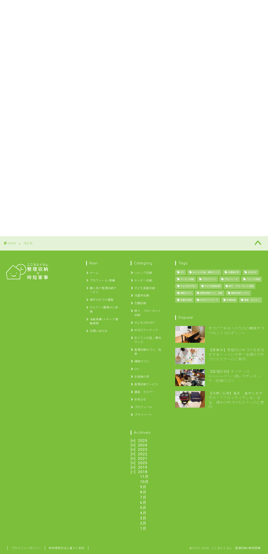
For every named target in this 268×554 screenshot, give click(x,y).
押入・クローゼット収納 (147, 313)
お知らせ (140, 399)
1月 (143, 528)
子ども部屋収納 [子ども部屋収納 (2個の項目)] (212, 286)
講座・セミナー (144, 392)
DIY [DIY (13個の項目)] (182, 272)
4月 (143, 513)
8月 (143, 492)
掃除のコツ (141, 361)
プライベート (143, 415)
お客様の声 (141, 377)
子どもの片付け (144, 323)
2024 (142, 445)
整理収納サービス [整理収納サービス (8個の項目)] (240, 293)
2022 (142, 454)
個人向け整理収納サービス (92, 7)
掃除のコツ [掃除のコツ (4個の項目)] (186, 293)
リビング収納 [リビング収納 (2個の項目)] (253, 279)
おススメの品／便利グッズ (147, 340)
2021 (142, 458)
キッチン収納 (143, 280)
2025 (142, 441)
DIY (136, 369)
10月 (144, 482)
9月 (143, 487)
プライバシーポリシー (26, 548)
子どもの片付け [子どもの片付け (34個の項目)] (188, 286)
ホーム (16, 7)
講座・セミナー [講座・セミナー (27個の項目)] (252, 300)
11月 (144, 476)
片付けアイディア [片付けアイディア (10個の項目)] (209, 300)
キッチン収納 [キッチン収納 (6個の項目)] (187, 279)
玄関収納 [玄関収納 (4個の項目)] (231, 300)
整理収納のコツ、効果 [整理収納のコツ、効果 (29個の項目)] (211, 293)
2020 (142, 463)
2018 (142, 472)
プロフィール (143, 407)
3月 (143, 518)
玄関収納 (140, 303)
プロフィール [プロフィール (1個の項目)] (231, 279)
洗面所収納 (141, 296)
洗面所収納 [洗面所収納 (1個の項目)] (186, 300)
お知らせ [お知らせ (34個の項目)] (252, 272)
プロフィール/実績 (47, 7)
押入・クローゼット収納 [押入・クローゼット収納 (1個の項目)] (241, 286)
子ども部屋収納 (144, 288)
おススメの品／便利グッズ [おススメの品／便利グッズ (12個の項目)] (206, 272)
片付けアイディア (146, 330)
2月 (143, 523)
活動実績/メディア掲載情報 (228, 7)
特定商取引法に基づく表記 (66, 548)
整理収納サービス (146, 384)
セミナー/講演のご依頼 (179, 7)
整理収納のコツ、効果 (147, 352)
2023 (142, 449)
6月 (143, 502)
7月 (143, 497)
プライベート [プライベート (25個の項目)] (209, 279)
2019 (142, 467)
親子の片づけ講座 (137, 7)
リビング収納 (143, 273)
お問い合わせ (20, 17)
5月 (143, 508)
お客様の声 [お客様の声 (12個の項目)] (233, 272)
